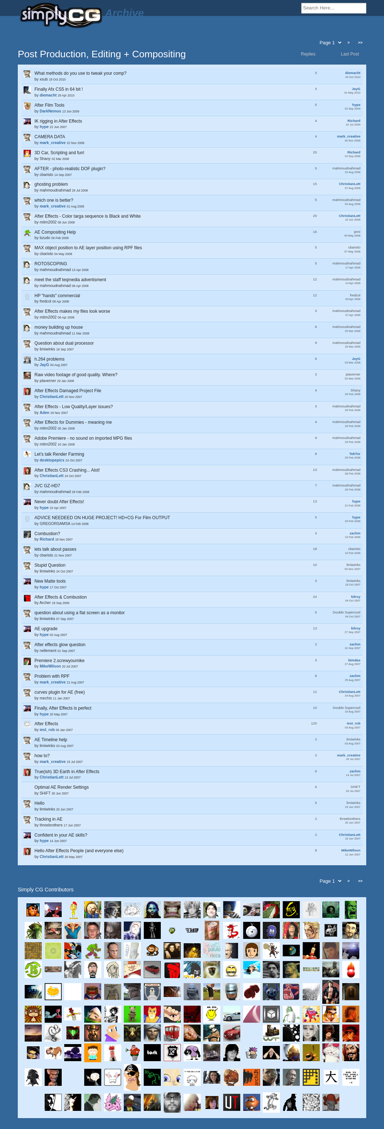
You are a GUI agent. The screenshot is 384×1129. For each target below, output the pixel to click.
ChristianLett (349, 184)
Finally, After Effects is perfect (62, 708)
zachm (355, 533)
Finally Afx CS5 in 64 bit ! (58, 89)
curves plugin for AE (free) (59, 692)
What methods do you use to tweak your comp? (80, 73)
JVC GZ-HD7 (47, 485)
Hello (39, 803)
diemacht (352, 73)
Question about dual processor (64, 343)
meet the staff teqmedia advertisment (70, 279)
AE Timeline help (50, 739)
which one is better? (53, 200)
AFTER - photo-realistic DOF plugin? (69, 168)
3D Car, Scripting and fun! (59, 152)
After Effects (46, 723)
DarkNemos (50, 111)
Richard (353, 121)
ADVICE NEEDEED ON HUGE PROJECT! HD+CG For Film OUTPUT (102, 517)
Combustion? (47, 533)
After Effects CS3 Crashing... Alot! (67, 470)
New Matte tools (50, 581)
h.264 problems (49, 359)
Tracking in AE (48, 819)
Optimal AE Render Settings (61, 787)
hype (356, 105)
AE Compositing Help (55, 232)
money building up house (58, 327)
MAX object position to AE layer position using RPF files (88, 247)
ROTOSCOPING (50, 263)
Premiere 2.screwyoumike (59, 660)
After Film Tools (49, 105)
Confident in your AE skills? (60, 835)
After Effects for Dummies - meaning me (73, 422)
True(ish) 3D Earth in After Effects (66, 771)
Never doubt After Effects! (59, 501)
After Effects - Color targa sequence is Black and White (87, 216)
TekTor (354, 454)
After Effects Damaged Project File (67, 390)
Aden (44, 412)
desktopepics (52, 460)
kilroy (355, 597)
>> (360, 42)
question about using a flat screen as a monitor (79, 612)
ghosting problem (51, 184)
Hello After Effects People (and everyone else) (78, 850)
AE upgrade (45, 628)
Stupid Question (49, 565)
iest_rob (353, 723)
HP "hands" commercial (57, 295)
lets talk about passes (55, 549)
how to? (42, 755)
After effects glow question (60, 644)
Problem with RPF (52, 676)
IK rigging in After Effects (58, 121)
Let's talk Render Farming (59, 454)
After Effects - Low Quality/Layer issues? (73, 406)
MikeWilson (50, 666)
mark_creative (348, 136)
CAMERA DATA (49, 136)
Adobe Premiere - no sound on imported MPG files (83, 438)
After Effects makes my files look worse (72, 311)
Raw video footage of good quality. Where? (76, 374)
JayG (356, 89)
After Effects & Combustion (60, 597)
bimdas (354, 660)
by (192, 75)
